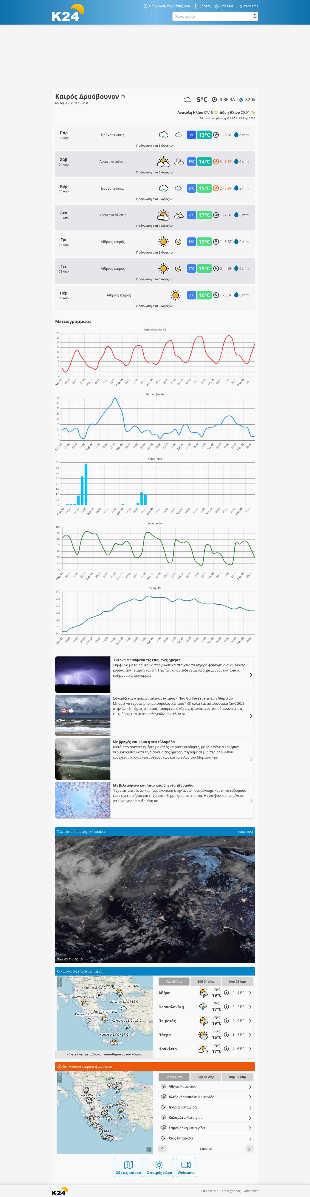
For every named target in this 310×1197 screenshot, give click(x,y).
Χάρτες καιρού (128, 1167)
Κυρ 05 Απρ (237, 981)
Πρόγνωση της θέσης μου (166, 6)
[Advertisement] (155, 57)
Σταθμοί (223, 6)
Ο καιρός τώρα (159, 1167)
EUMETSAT (245, 832)
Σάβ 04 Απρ (206, 981)
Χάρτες (202, 6)
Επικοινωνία (210, 1191)
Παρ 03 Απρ (174, 981)
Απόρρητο (251, 1191)
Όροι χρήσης (231, 1191)
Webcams (247, 6)
